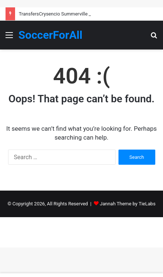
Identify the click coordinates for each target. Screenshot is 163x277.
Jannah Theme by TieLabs (127, 203)
